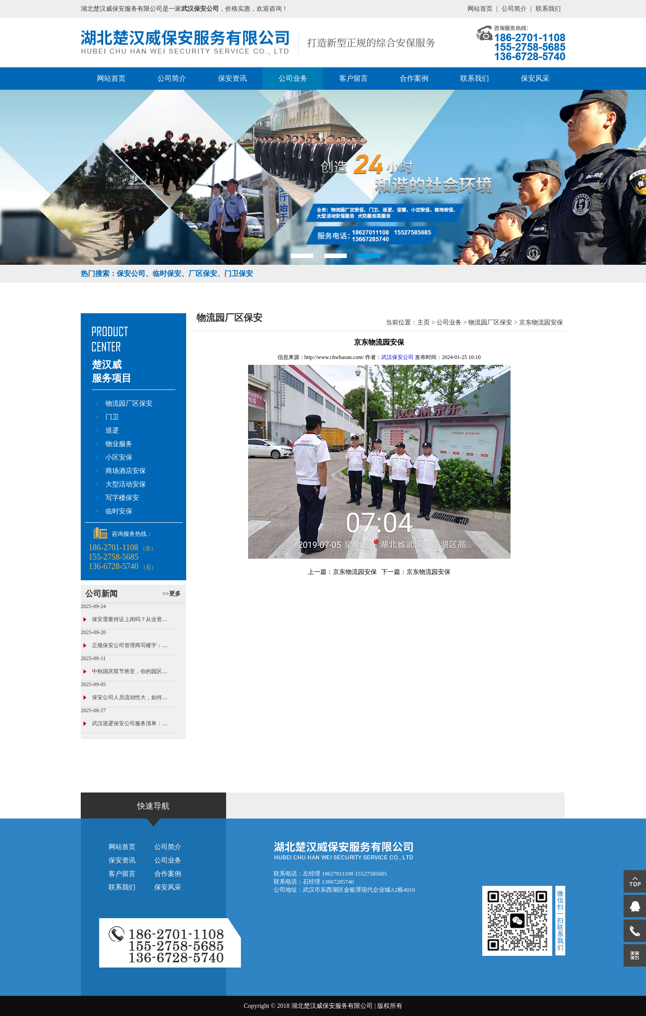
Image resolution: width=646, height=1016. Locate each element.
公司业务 (293, 78)
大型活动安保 (125, 484)
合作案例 (414, 78)
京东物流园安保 (541, 322)
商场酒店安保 (125, 470)
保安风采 (535, 78)
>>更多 (171, 593)
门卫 (112, 416)
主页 (423, 322)
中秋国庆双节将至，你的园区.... (129, 671)
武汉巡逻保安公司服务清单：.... (129, 723)
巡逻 (112, 430)
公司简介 (514, 8)
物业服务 (118, 443)
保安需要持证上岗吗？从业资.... (129, 619)
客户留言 (353, 78)
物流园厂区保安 (129, 403)
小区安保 (118, 457)
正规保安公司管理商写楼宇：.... (129, 645)
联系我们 (548, 8)
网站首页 (480, 8)
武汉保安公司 (397, 357)
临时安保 (118, 511)
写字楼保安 (122, 497)
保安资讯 (232, 78)
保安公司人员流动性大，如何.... (129, 697)
